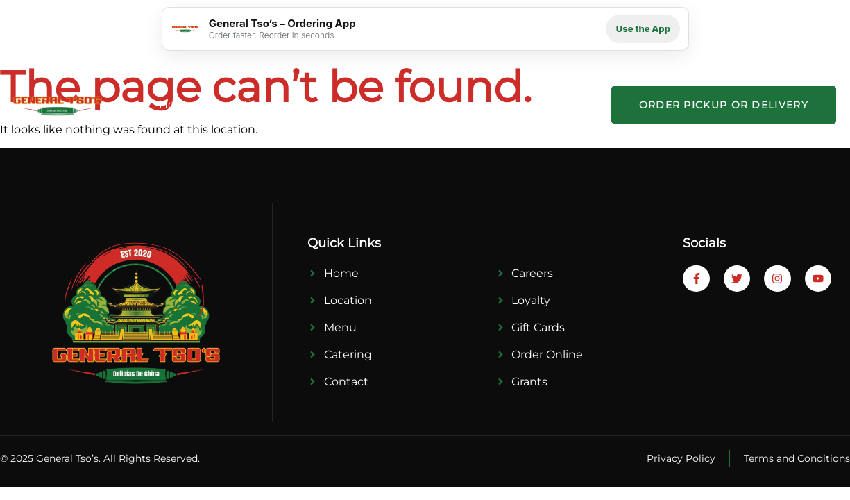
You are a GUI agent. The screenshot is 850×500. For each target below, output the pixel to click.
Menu (312, 104)
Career (497, 104)
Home (176, 104)
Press (439, 104)
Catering (376, 104)
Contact (561, 104)
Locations (244, 104)
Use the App (643, 28)
